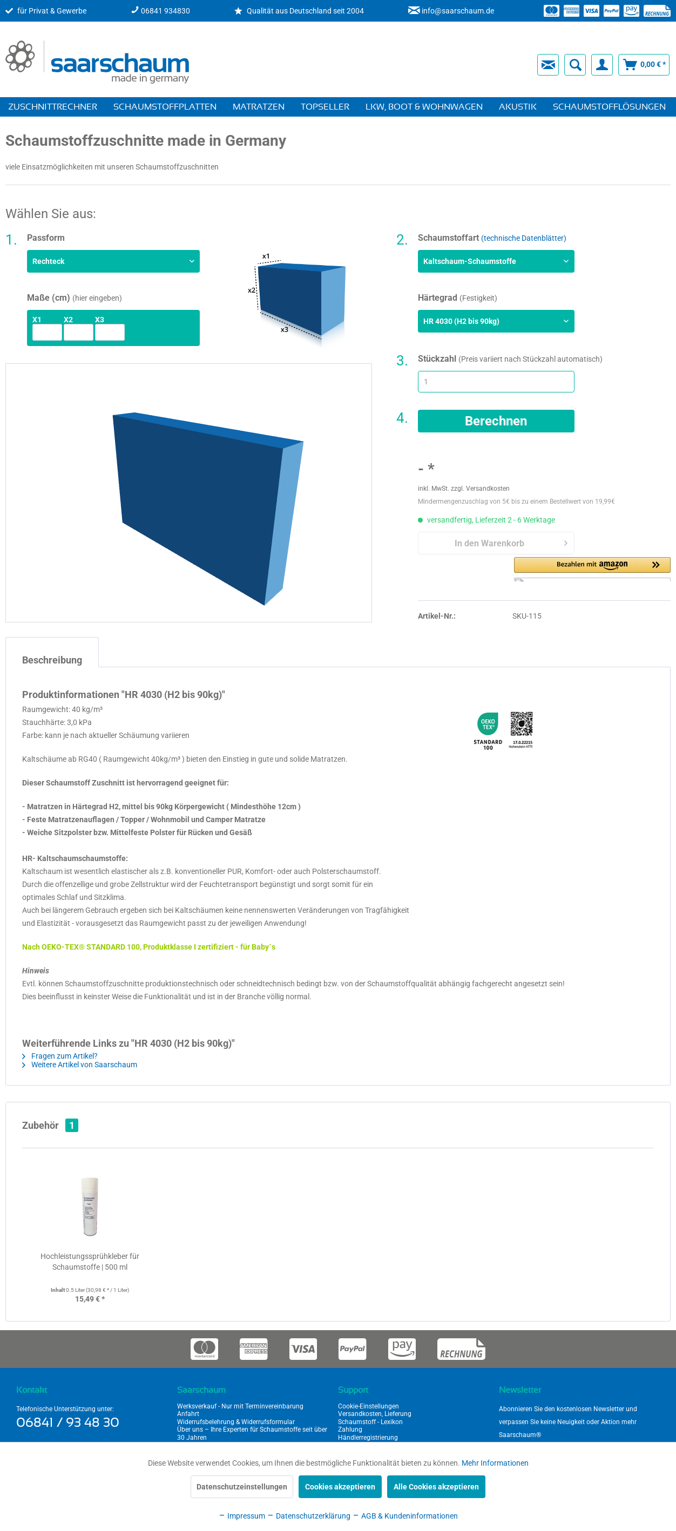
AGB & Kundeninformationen (405, 1516)
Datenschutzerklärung (308, 1516)
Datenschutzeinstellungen (242, 1486)
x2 (68, 319)
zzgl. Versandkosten (480, 488)
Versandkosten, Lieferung (374, 1414)
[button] (592, 569)
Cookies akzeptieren (340, 1486)
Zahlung (350, 1429)
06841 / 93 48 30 (67, 1423)
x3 (99, 319)
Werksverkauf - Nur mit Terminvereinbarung (240, 1406)
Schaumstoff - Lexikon (370, 1422)
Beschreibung (52, 660)
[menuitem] (359, 65)
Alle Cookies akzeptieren (436, 1486)
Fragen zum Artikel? (60, 1056)
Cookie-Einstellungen (368, 1406)
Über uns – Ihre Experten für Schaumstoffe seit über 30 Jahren (252, 1433)
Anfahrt (188, 1414)
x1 (37, 319)
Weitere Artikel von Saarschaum (79, 1064)
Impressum (241, 1516)
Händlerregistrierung (368, 1437)
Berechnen (496, 421)
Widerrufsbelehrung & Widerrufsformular (236, 1422)
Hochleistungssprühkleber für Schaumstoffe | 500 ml (89, 1261)
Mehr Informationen (495, 1463)
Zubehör (50, 1125)
